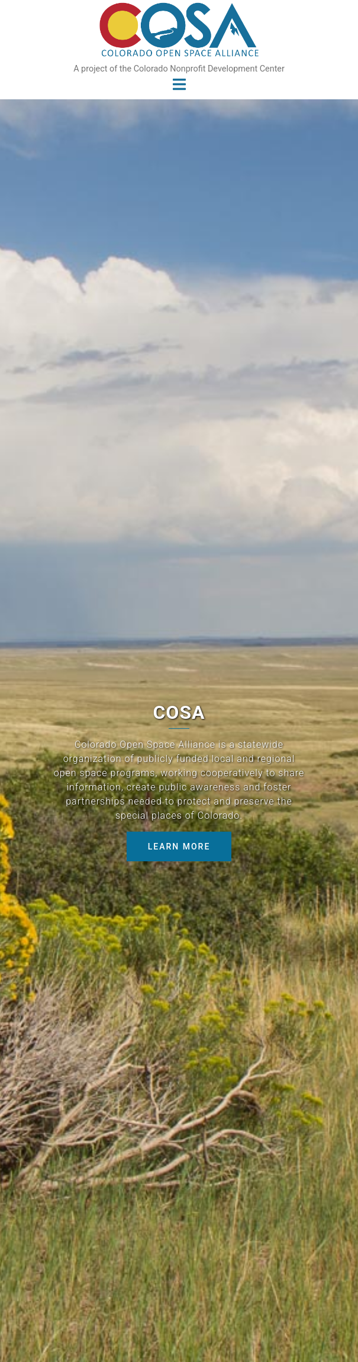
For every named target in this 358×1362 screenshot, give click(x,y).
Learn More (179, 846)
